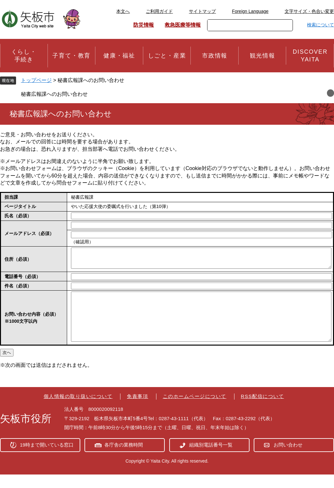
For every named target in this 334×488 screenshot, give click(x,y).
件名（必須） (17, 289)
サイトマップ (202, 11)
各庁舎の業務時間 (123, 458)
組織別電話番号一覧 (211, 458)
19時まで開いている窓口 (47, 458)
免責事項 (137, 409)
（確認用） (82, 241)
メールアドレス (29, 233)
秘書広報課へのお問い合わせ (54, 94)
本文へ (123, 11)
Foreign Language (250, 11)
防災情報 (143, 25)
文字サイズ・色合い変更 (309, 11)
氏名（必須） (17, 215)
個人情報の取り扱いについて (78, 409)
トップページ (36, 80)
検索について (320, 24)
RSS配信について (262, 409)
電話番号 (22, 280)
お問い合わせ (288, 458)
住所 (17, 261)
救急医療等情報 (183, 25)
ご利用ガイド (159, 11)
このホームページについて (194, 409)
